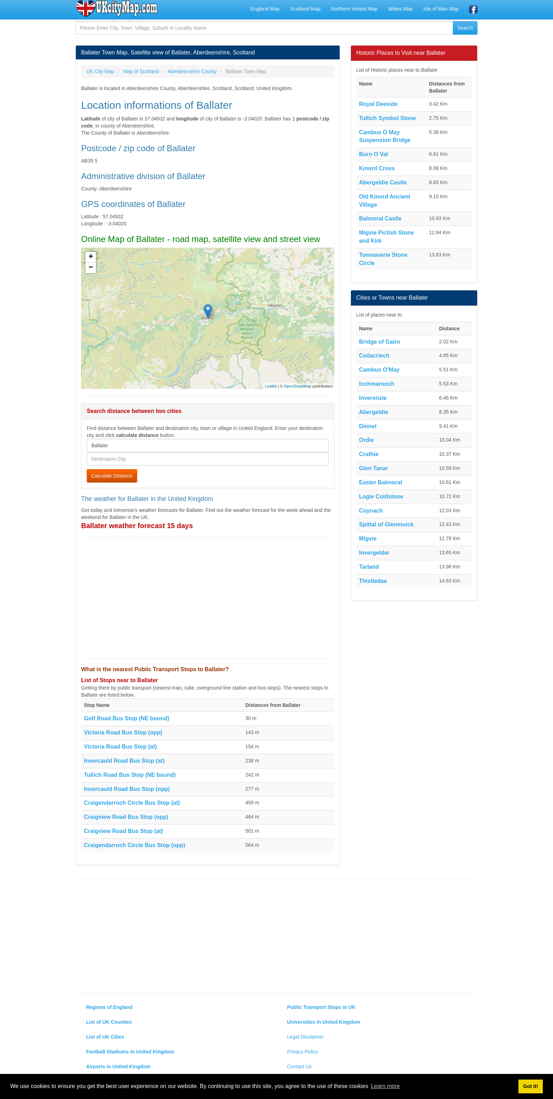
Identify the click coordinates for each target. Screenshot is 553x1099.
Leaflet (271, 386)
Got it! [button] (530, 1086)
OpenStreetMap (297, 386)
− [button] (91, 267)
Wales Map (400, 9)
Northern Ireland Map (354, 9)
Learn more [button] (385, 1086)
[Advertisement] (207, 594)
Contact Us (299, 1066)
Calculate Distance (112, 476)
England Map (265, 9)
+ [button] (91, 257)
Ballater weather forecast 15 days (137, 526)
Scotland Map (305, 9)
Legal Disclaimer (305, 1037)
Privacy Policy (302, 1051)
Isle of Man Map (440, 9)
